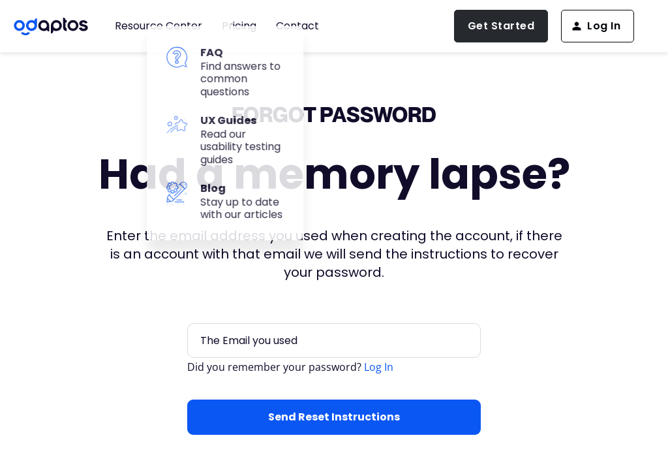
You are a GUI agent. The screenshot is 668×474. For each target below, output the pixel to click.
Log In (378, 367)
